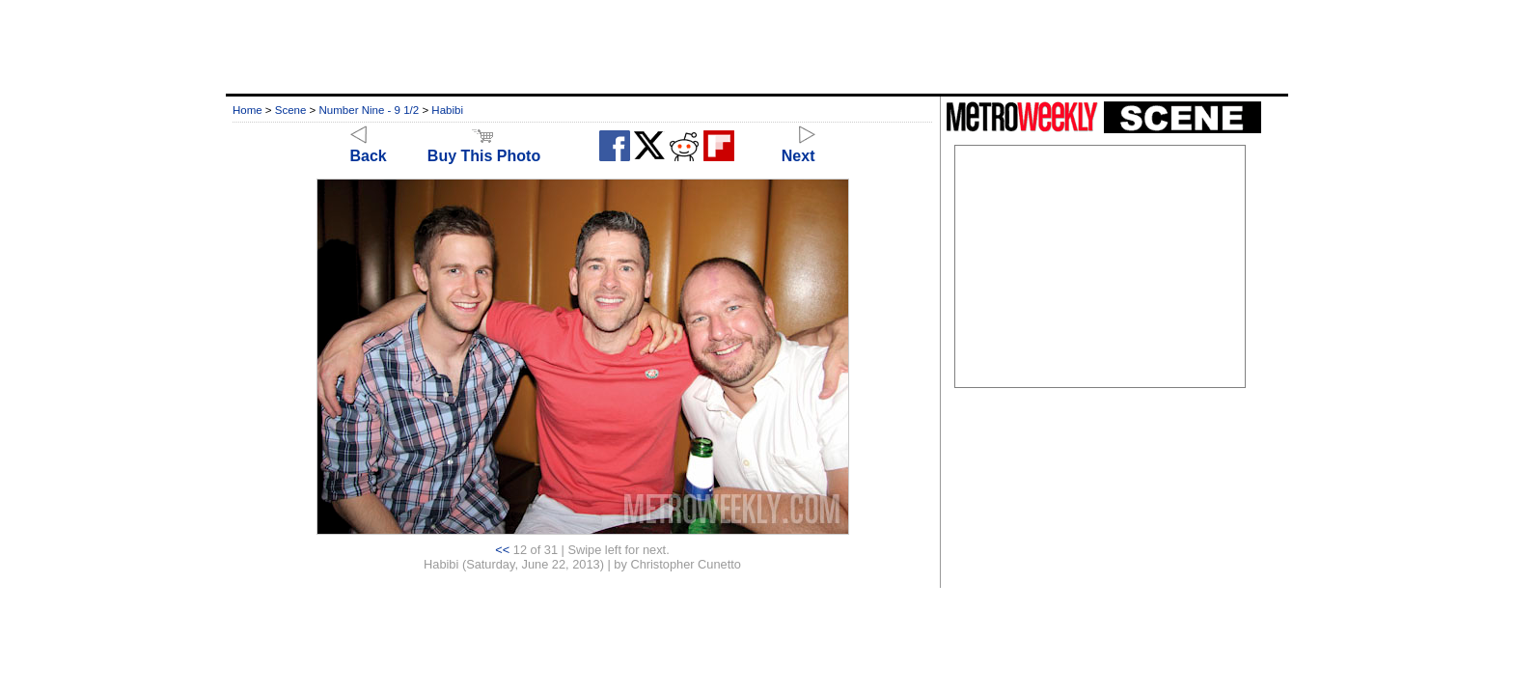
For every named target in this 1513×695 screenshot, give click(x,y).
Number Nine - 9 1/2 (369, 110)
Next (798, 147)
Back (368, 147)
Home (247, 110)
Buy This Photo (483, 147)
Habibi (447, 110)
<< (502, 549)
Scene (291, 110)
